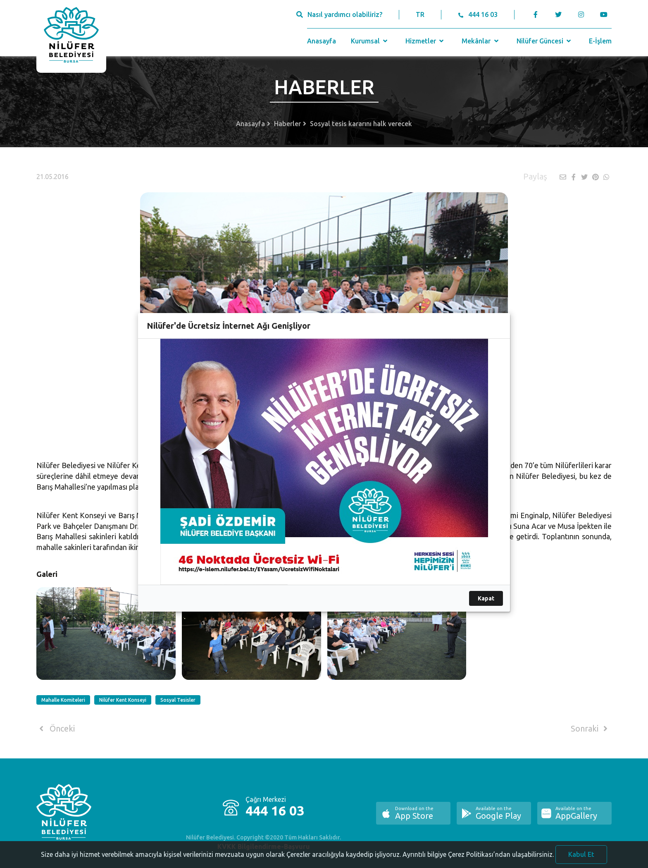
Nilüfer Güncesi (545, 41)
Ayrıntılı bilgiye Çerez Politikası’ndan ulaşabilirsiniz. (478, 854)
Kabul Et (581, 854)
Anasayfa (321, 41)
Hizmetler (425, 41)
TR (420, 14)
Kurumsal (370, 41)
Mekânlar (481, 41)
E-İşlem (600, 41)
